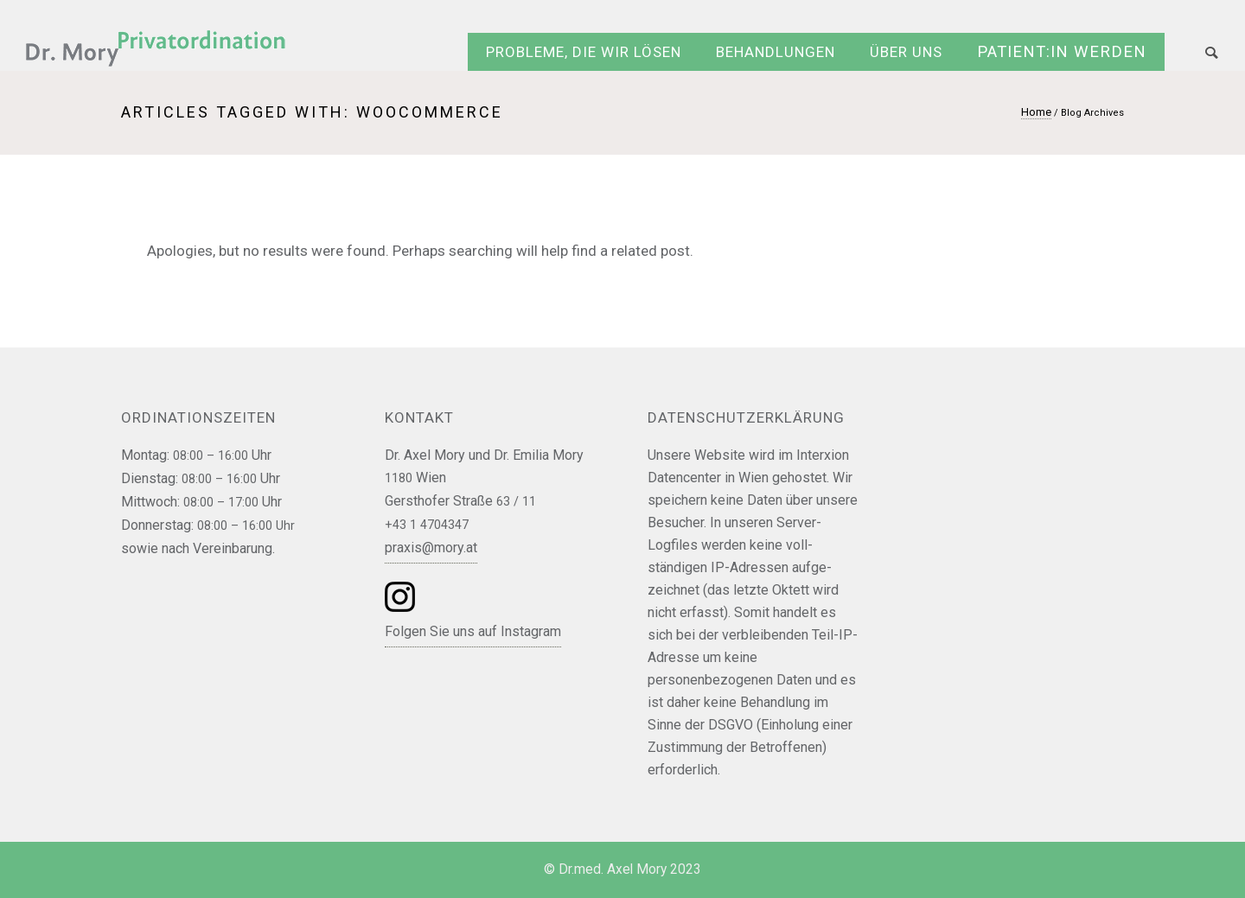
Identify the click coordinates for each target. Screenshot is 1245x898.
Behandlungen (775, 52)
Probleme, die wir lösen (583, 52)
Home (1036, 111)
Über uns (906, 52)
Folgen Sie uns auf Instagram (473, 631)
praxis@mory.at (431, 547)
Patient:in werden (1061, 51)
